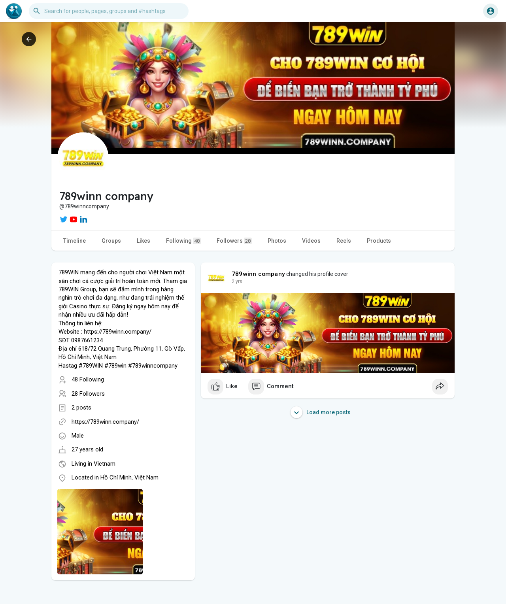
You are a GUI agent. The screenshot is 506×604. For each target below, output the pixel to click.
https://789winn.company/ (105, 421)
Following (183, 241)
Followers (234, 241)
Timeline (74, 241)
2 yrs (237, 281)
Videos (311, 241)
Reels (343, 241)
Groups (111, 241)
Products (379, 241)
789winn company (258, 273)
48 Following (88, 379)
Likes (143, 241)
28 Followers (88, 393)
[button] (109, 11)
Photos (277, 241)
